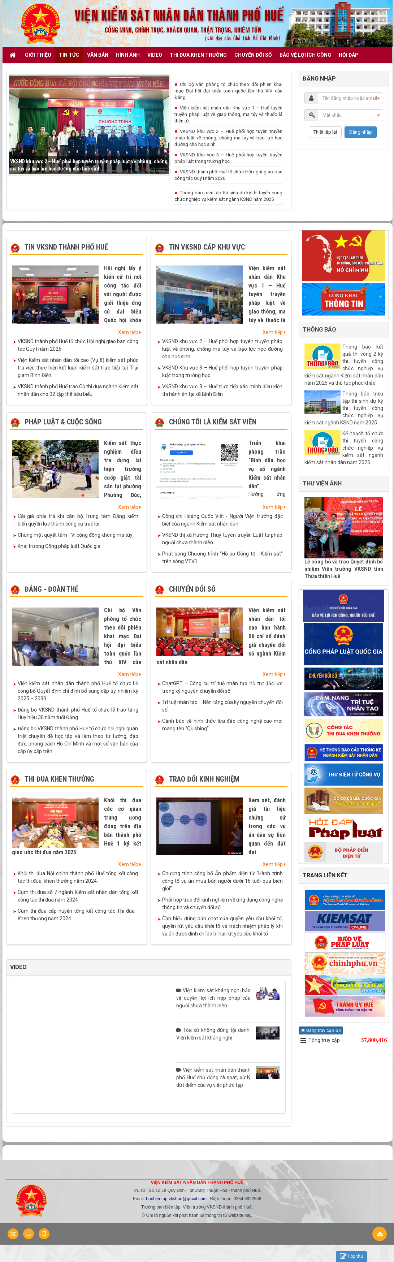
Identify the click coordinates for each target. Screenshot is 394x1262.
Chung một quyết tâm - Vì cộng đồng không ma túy (75, 535)
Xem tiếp (129, 332)
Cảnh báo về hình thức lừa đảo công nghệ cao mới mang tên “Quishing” (222, 724)
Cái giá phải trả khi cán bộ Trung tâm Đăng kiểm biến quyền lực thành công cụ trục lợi (78, 520)
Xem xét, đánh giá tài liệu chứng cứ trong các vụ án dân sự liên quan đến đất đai (267, 826)
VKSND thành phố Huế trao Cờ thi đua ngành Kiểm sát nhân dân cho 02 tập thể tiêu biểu (78, 390)
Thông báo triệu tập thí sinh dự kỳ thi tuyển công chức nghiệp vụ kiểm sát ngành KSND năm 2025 (228, 196)
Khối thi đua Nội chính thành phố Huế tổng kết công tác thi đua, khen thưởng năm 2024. (78, 877)
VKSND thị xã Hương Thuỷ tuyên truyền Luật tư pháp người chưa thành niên (222, 538)
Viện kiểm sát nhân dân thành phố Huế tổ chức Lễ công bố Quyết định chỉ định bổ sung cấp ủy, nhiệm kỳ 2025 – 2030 (78, 690)
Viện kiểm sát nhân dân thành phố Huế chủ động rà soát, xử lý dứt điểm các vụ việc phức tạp (228, 1077)
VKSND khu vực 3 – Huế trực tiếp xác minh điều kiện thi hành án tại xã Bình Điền (222, 390)
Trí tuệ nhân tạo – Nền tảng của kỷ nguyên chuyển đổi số (222, 706)
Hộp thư (351, 1256)
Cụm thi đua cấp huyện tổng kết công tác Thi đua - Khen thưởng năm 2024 (78, 914)
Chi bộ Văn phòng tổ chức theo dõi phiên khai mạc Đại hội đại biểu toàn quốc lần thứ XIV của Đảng (228, 91)
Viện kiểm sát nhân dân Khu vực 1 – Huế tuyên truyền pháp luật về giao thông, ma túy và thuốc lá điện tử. (228, 114)
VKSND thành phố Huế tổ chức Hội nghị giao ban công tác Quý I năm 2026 (228, 175)
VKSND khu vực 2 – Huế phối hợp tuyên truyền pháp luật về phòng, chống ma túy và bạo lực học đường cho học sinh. (228, 138)
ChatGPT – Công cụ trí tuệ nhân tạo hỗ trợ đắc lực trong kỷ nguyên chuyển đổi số (222, 687)
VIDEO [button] (154, 55)
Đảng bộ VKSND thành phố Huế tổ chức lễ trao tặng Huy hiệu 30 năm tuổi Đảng (78, 713)
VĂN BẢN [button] (97, 55)
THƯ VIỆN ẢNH (322, 483)
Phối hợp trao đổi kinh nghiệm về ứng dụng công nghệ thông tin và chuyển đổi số (222, 903)
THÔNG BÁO (319, 329)
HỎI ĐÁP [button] (349, 55)
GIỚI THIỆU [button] (38, 55)
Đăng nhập (360, 132)
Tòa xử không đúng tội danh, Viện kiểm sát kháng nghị (228, 1034)
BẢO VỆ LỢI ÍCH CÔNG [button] (305, 55)
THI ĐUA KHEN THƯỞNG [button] (198, 55)
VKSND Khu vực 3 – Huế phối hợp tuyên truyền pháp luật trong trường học (228, 158)
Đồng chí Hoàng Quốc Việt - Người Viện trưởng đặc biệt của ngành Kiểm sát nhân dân (222, 520)
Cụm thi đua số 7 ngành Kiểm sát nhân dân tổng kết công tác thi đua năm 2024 (78, 896)
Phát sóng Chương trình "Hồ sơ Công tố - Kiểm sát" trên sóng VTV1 (222, 557)
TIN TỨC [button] (69, 55)
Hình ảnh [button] (128, 55)
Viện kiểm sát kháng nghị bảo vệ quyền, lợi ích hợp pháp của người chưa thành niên (228, 997)
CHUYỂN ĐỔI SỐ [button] (253, 55)
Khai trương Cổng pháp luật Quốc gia (59, 546)
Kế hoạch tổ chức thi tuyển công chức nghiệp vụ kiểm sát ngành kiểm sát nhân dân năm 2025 (343, 448)
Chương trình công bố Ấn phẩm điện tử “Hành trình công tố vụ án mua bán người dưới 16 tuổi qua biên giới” (222, 880)
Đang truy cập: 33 (321, 1030)
